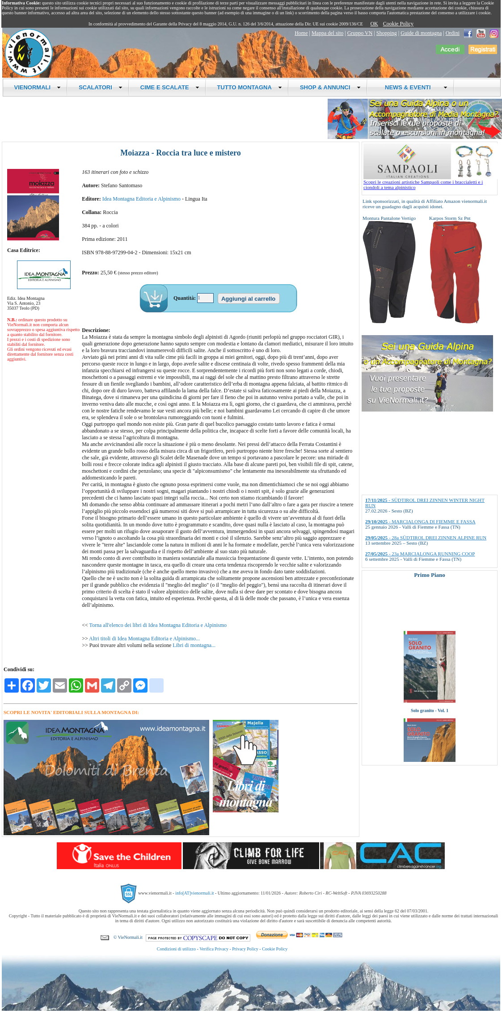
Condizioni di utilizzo (176, 948)
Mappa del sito (327, 33)
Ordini (453, 33)
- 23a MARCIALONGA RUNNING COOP (420, 553)
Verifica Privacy (213, 948)
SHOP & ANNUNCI (330, 87)
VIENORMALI (37, 87)
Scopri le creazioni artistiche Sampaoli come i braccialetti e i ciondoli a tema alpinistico (430, 182)
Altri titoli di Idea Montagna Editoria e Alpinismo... (144, 638)
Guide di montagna (421, 33)
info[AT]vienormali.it (194, 893)
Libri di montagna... (194, 645)
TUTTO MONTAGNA (249, 87)
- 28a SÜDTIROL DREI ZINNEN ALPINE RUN (425, 537)
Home (301, 33)
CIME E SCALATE (169, 87)
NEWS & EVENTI (413, 87)
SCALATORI (100, 87)
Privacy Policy (245, 948)
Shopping (386, 33)
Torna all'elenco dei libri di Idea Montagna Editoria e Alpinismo (158, 625)
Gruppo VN (360, 33)
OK (374, 24)
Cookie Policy (398, 24)
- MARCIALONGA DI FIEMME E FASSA (420, 521)
